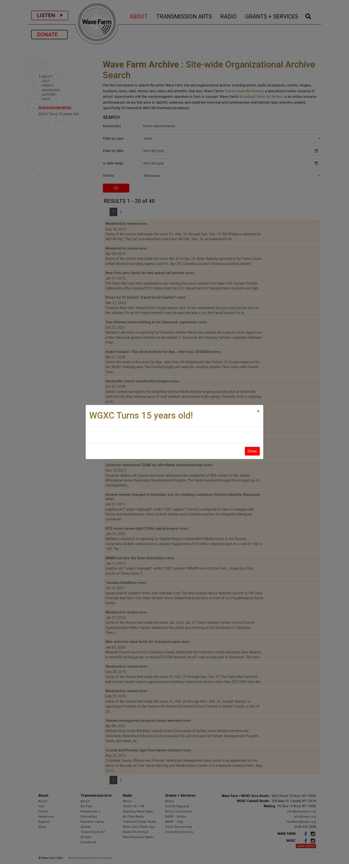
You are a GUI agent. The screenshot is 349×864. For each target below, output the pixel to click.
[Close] (258, 411)
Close (252, 451)
